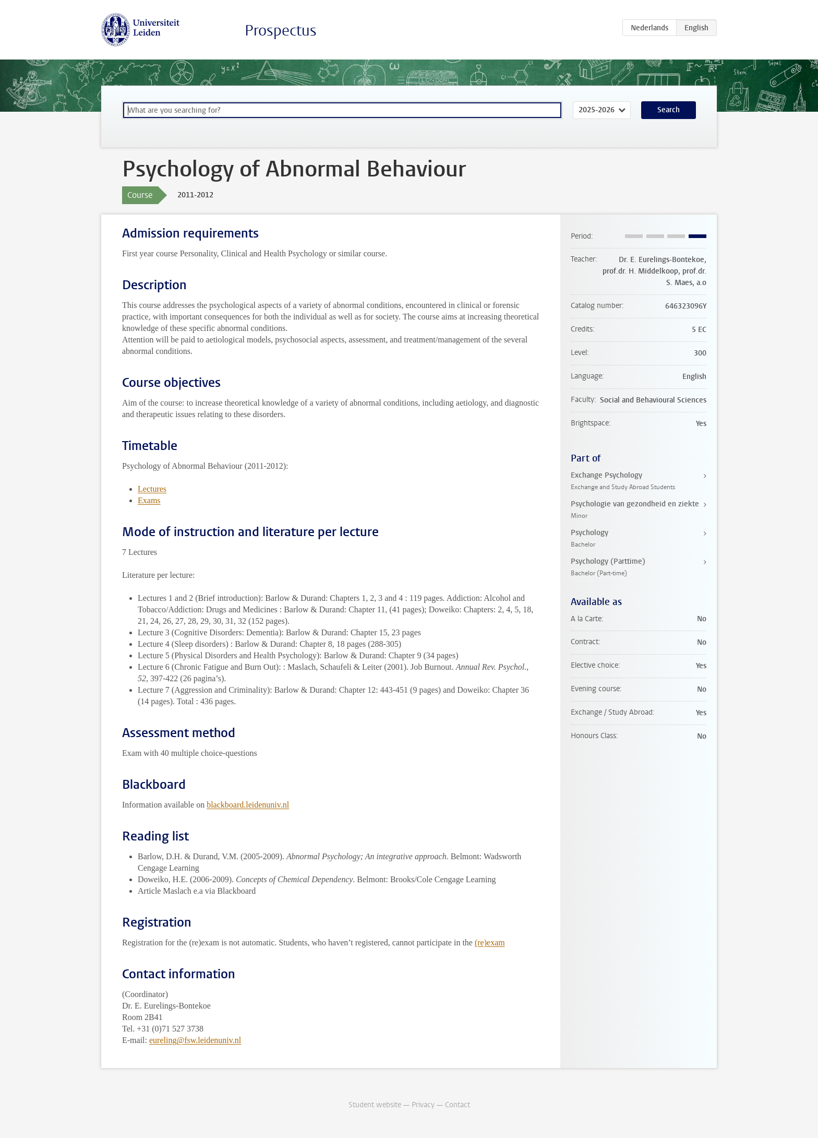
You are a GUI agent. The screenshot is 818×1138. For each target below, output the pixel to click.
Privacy (423, 1105)
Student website (374, 1105)
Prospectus (281, 30)
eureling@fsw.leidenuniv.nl (195, 1040)
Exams (149, 500)
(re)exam (490, 942)
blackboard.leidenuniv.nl (248, 804)
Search (668, 110)
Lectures (152, 488)
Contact (457, 1105)
